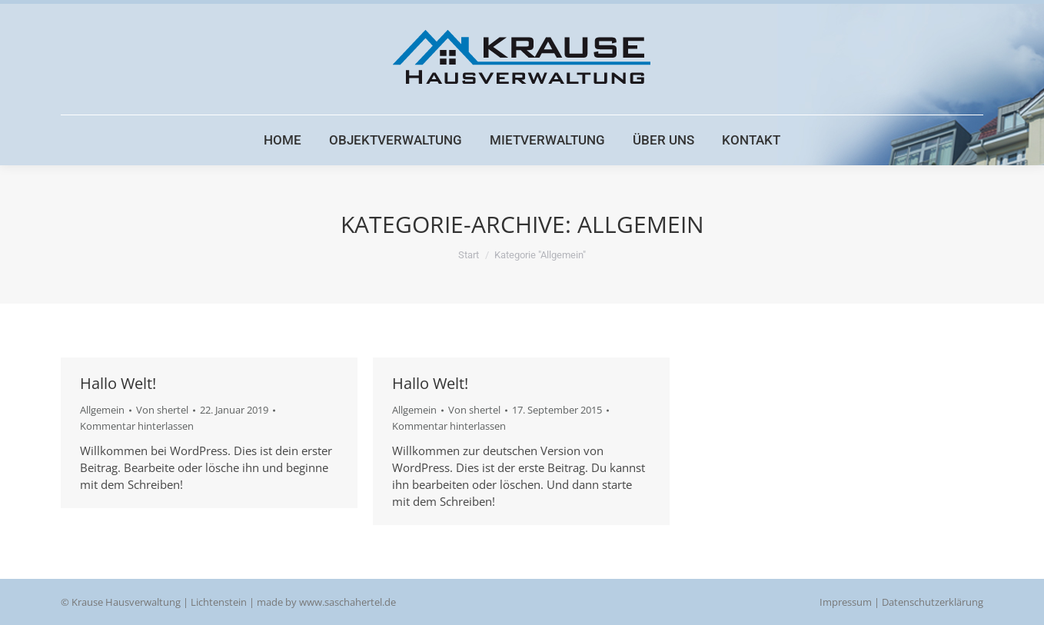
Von (162, 410)
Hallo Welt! (118, 383)
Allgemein (102, 410)
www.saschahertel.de (347, 602)
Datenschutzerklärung (932, 602)
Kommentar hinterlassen (137, 426)
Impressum (846, 602)
